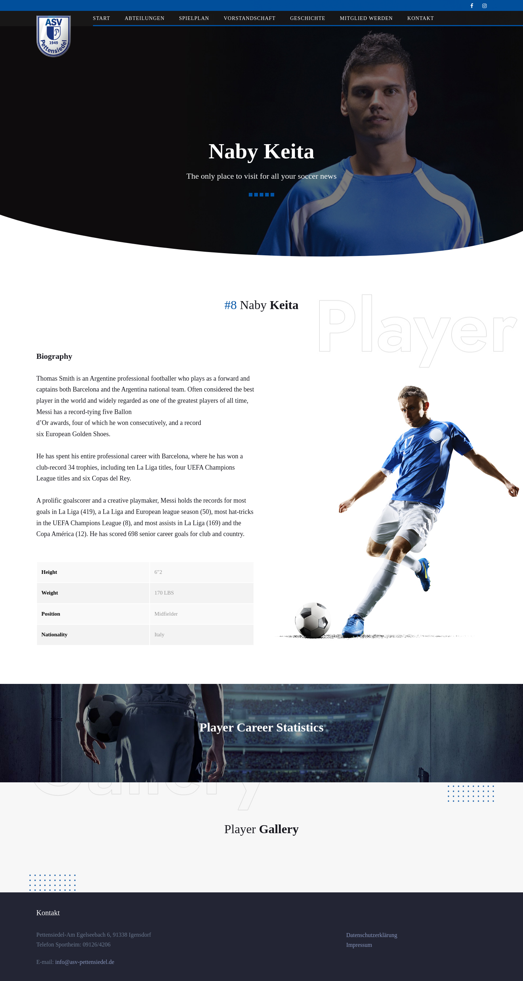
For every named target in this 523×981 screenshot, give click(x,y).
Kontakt (421, 18)
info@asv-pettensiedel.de (84, 962)
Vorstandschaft (250, 18)
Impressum (359, 945)
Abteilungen (145, 18)
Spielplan (194, 18)
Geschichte (307, 18)
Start (101, 18)
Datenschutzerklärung (371, 935)
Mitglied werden (366, 18)
